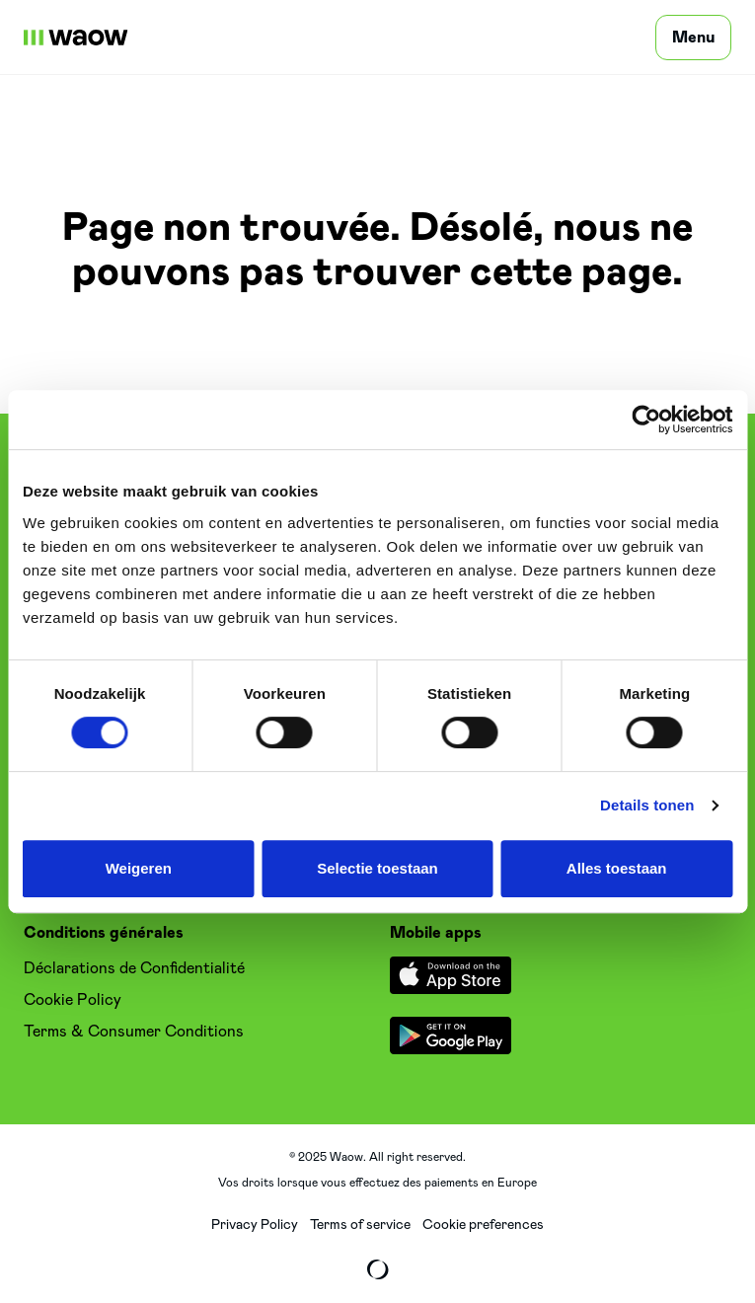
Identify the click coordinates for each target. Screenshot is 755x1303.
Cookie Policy (72, 1000)
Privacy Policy (254, 1225)
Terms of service (360, 1225)
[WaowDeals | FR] (76, 37)
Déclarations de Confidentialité (134, 968)
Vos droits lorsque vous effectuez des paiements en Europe (377, 1182)
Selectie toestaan (377, 868)
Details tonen (647, 805)
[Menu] (693, 37)
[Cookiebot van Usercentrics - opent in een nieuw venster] (646, 419)
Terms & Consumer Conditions (134, 1031)
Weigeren (139, 868)
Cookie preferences (483, 1225)
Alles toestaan (616, 868)
